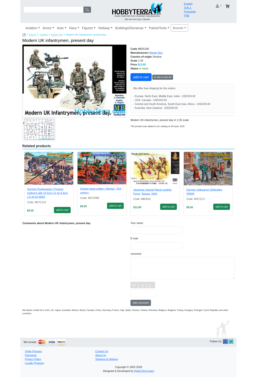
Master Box (57, 34)
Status (134, 68)
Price (133, 64)
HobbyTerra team (144, 371)
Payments (31, 355)
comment (135, 253)
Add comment (141, 302)
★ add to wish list (163, 77)
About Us (100, 355)
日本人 (188, 7)
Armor (47, 28)
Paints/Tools (158, 28)
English (188, 3)
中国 (186, 15)
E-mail (134, 238)
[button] (212, 6)
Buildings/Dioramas (129, 28)
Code (133, 48)
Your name (136, 223)
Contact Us (101, 351)
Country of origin (141, 56)
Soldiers (44, 34)
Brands (178, 28)
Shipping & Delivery (106, 359)
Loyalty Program (34, 363)
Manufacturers (139, 52)
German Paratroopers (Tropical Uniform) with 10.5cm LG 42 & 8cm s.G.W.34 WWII (47, 193)
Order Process (33, 351)
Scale (133, 60)
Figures (87, 28)
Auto (60, 28)
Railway (104, 28)
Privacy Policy (33, 359)
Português (190, 11)
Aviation (31, 28)
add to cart (141, 77)
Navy (73, 28)
